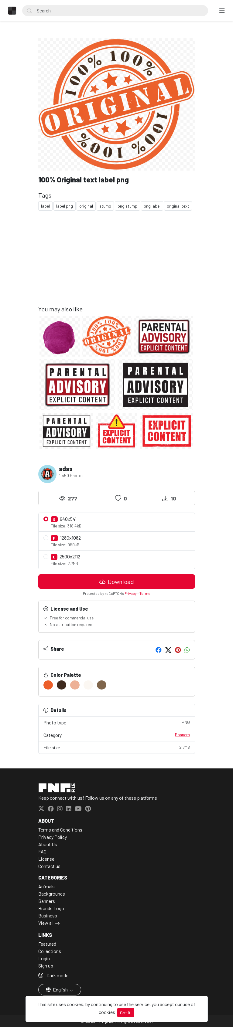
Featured (47, 944)
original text (178, 205)
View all (45, 923)
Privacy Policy (52, 837)
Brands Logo (51, 908)
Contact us (49, 866)
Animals (46, 886)
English (57, 989)
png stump (127, 205)
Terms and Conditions (60, 829)
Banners (182, 734)
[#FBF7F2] (88, 685)
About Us (47, 844)
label (45, 205)
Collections (49, 951)
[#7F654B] (101, 685)
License (46, 859)
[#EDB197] (75, 685)
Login (44, 958)
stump (105, 205)
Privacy (131, 593)
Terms (144, 593)
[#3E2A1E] (61, 685)
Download (116, 581)
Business (47, 915)
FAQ (42, 851)
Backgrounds (51, 894)
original (86, 205)
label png (64, 205)
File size (116, 747)
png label (152, 205)
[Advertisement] (116, 262)
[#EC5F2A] (48, 685)
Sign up (45, 965)
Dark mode (53, 975)
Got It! (126, 1012)
